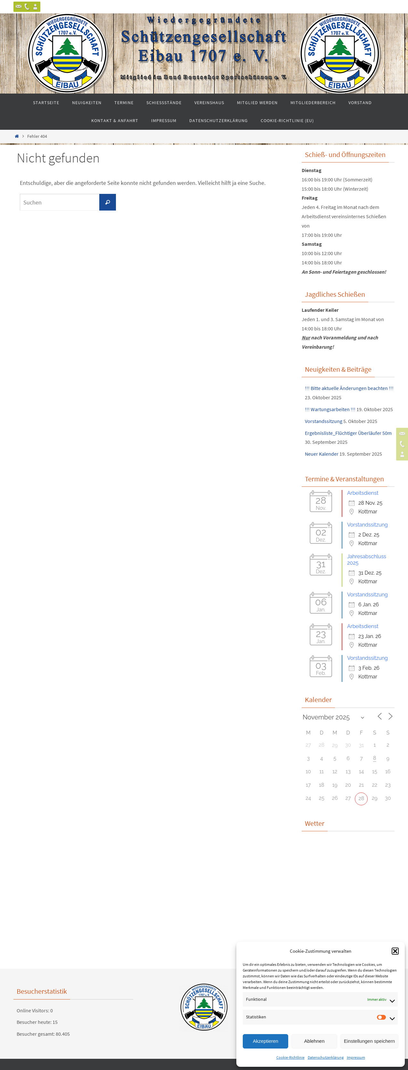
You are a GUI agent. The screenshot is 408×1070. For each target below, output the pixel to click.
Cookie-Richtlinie (290, 1057)
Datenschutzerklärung (326, 1057)
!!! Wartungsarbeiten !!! (330, 409)
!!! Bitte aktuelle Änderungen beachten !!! (349, 388)
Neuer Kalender (322, 454)
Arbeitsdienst (363, 493)
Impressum (356, 1057)
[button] (395, 951)
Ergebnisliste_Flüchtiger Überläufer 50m (348, 433)
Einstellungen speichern (369, 1041)
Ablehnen (314, 1041)
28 (361, 798)
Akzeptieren (265, 1041)
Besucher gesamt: (36, 1034)
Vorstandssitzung (323, 421)
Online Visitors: (33, 1010)
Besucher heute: (35, 1022)
